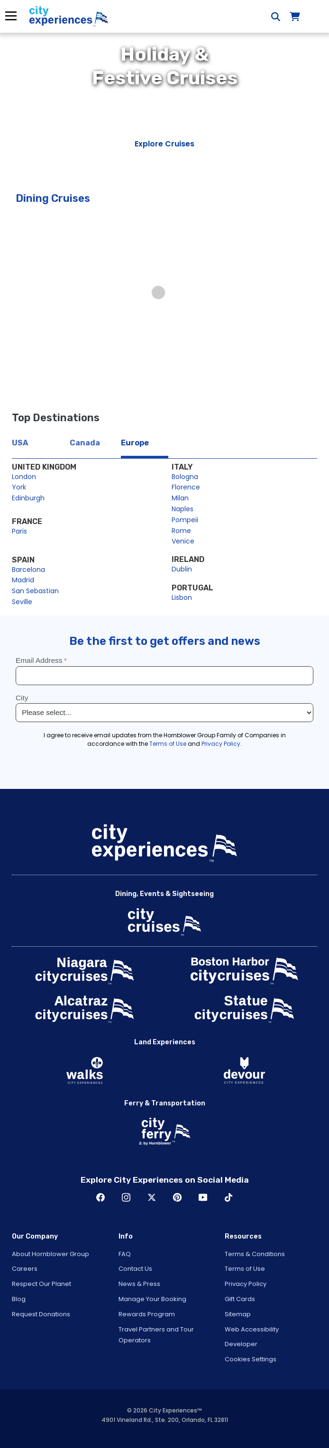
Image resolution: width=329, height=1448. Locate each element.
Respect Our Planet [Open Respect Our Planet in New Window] (41, 1283)
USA (20, 442)
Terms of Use (245, 1268)
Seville (22, 601)
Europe (135, 442)
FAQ (125, 1253)
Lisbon (182, 597)
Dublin (182, 569)
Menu (10, 16)
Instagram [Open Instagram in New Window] (126, 1197)
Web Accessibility (252, 1329)
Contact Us (135, 1268)
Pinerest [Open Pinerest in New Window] (177, 1197)
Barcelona (28, 569)
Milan (180, 498)
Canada (85, 442)
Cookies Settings (250, 1359)
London (24, 476)
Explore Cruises (164, 143)
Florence (186, 487)
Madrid (23, 580)
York (19, 487)
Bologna (185, 476)
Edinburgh (28, 498)
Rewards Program (147, 1314)
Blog (19, 1298)
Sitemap (238, 1314)
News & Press (139, 1283)
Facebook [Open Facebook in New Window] (100, 1197)
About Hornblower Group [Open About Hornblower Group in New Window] (50, 1253)
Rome (181, 530)
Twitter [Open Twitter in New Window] (151, 1197)
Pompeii (185, 520)
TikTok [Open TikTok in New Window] (228, 1197)
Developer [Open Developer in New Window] (241, 1343)
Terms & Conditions (255, 1253)
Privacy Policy (245, 1283)
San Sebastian (35, 591)
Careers (24, 1268)
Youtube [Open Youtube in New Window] (203, 1197)
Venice (183, 541)
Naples (182, 509)
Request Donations (41, 1314)
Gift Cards (240, 1298)
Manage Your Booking (152, 1298)
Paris (19, 531)
